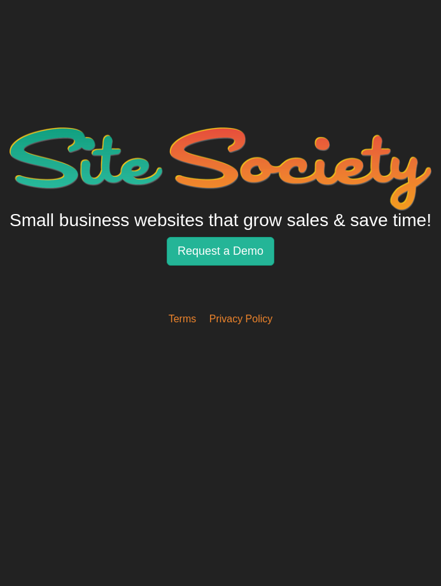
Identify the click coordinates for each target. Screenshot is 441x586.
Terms (183, 318)
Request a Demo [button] (220, 251)
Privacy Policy (241, 318)
